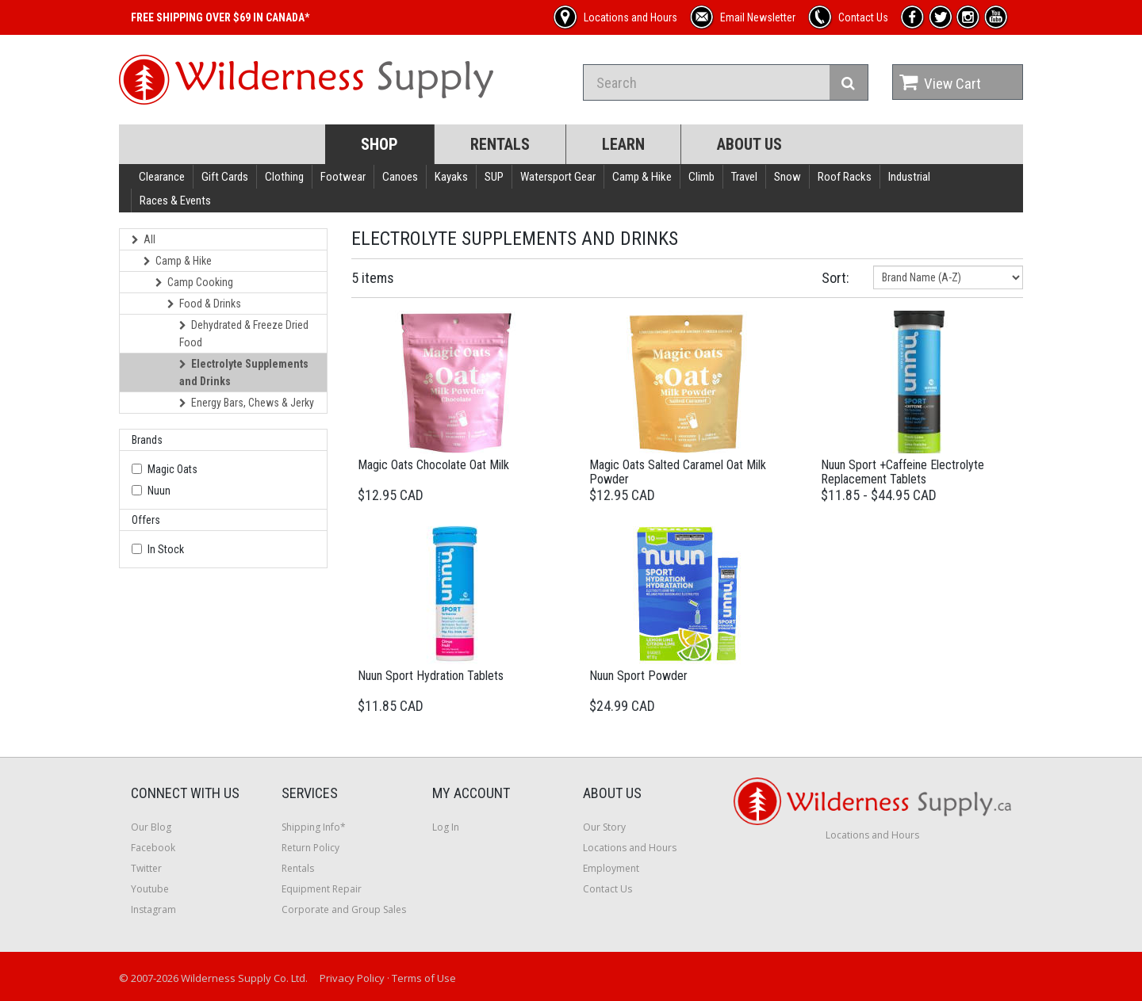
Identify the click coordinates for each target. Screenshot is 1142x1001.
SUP (494, 177)
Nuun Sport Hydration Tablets (431, 675)
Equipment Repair (322, 889)
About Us (749, 144)
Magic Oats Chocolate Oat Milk (433, 464)
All (143, 239)
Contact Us (607, 889)
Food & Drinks (204, 303)
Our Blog (151, 827)
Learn (623, 144)
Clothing (284, 177)
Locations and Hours (629, 847)
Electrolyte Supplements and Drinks (243, 372)
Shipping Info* (314, 827)
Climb (701, 177)
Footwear (343, 177)
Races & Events (175, 200)
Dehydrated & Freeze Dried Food (243, 334)
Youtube (150, 889)
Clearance (162, 177)
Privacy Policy (352, 978)
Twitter (146, 868)
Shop (379, 144)
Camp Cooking (194, 282)
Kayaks (451, 177)
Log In (445, 827)
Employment (611, 868)
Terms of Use (424, 978)
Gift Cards (224, 177)
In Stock (166, 549)
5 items (372, 277)
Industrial (909, 177)
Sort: (835, 277)
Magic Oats (172, 469)
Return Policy (310, 847)
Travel (744, 177)
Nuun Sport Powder (638, 675)
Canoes (400, 177)
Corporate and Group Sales (344, 909)
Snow (787, 177)
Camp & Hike (642, 177)
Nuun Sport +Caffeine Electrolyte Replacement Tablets (902, 472)
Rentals (500, 144)
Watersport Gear (558, 177)
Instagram (153, 909)
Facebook (153, 847)
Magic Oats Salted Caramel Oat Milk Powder (677, 472)
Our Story (604, 827)
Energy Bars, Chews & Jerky (246, 402)
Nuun (159, 490)
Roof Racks (845, 177)
